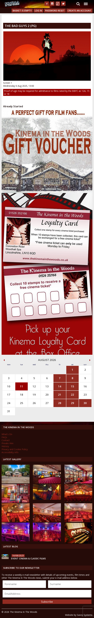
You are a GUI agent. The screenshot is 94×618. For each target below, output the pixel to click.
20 (47, 394)
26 (34, 403)
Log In (38, 10)
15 (72, 386)
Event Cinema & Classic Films (28, 558)
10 (8, 386)
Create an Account (79, 10)
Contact (6, 440)
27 (47, 403)
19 (34, 394)
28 (59, 403)
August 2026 (47, 360)
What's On (7, 434)
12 (34, 386)
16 (85, 386)
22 (72, 394)
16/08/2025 (18, 555)
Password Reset (55, 10)
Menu (85, 2)
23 (85, 394)
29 (72, 403)
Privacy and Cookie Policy (15, 449)
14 (59, 386)
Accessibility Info (10, 452)
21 (59, 394)
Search (78, 3)
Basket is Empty (22, 10)
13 (47, 386)
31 (8, 411)
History (5, 446)
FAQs (4, 437)
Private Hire (7, 443)
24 (8, 403)
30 (85, 403)
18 (21, 394)
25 (21, 403)
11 (21, 386)
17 (8, 394)
